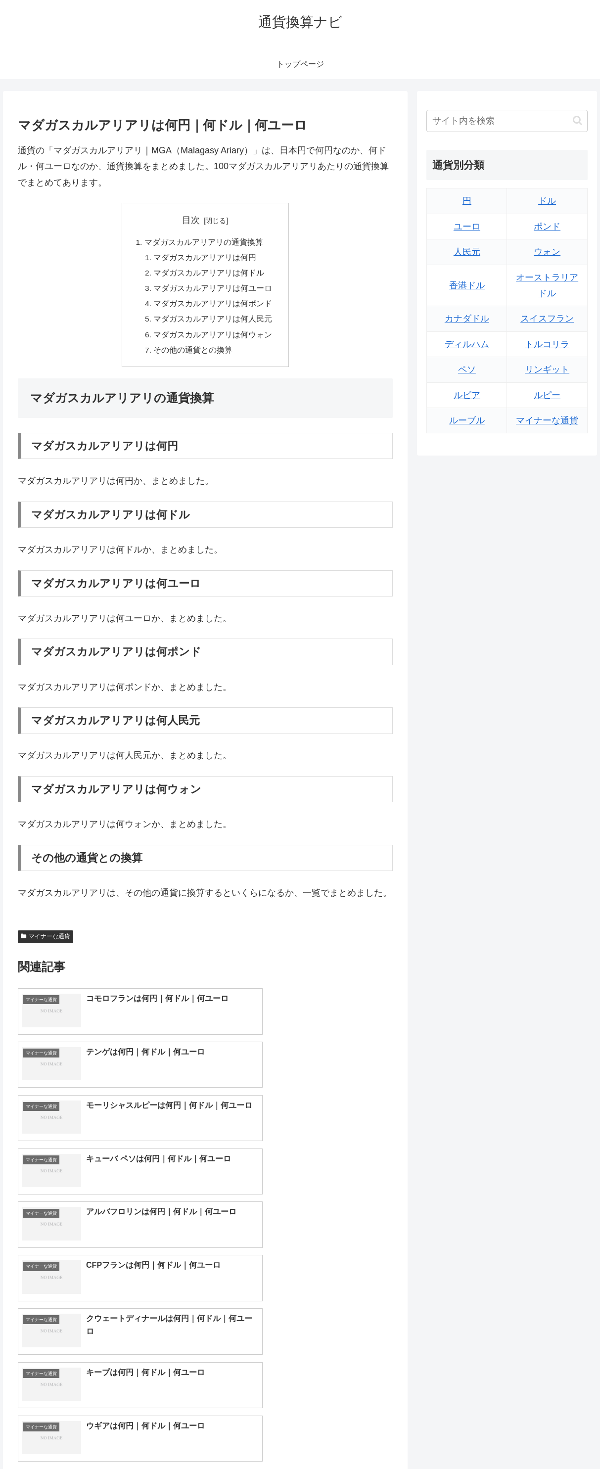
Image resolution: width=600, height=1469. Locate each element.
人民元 (467, 252)
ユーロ (467, 226)
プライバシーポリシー (556, 1438)
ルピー (547, 395)
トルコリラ (547, 344)
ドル (547, 201)
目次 (191, 220)
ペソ (467, 369)
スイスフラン (547, 318)
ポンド (547, 226)
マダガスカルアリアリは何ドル (209, 274)
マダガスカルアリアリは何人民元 (213, 322)
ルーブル (467, 420)
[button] (577, 120)
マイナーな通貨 (45, 941)
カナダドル (467, 318)
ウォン (547, 252)
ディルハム (467, 344)
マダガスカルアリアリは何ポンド (213, 306)
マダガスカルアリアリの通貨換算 (203, 242)
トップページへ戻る (480, 1438)
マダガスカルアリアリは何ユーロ (213, 290)
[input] (507, 121)
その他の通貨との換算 (193, 354)
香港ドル (467, 285)
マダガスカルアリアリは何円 (205, 258)
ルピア (467, 395)
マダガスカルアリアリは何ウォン (213, 338)
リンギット (547, 369)
